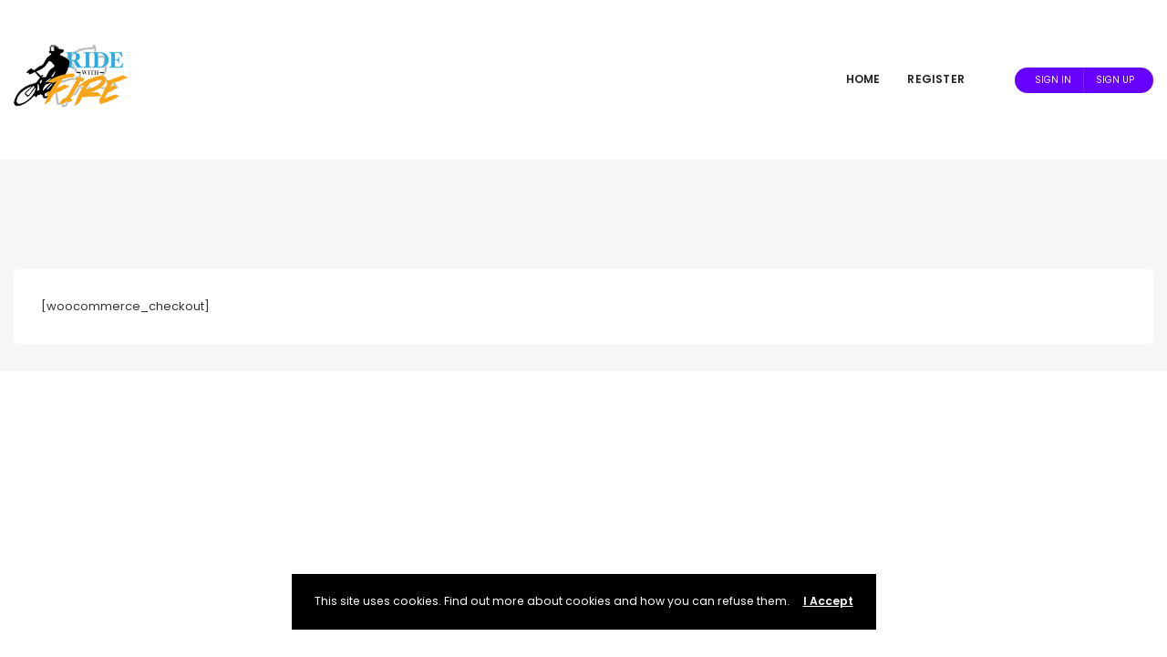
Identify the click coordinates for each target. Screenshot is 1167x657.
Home (863, 79)
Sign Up (1115, 80)
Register (936, 79)
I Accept (828, 601)
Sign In (1053, 80)
